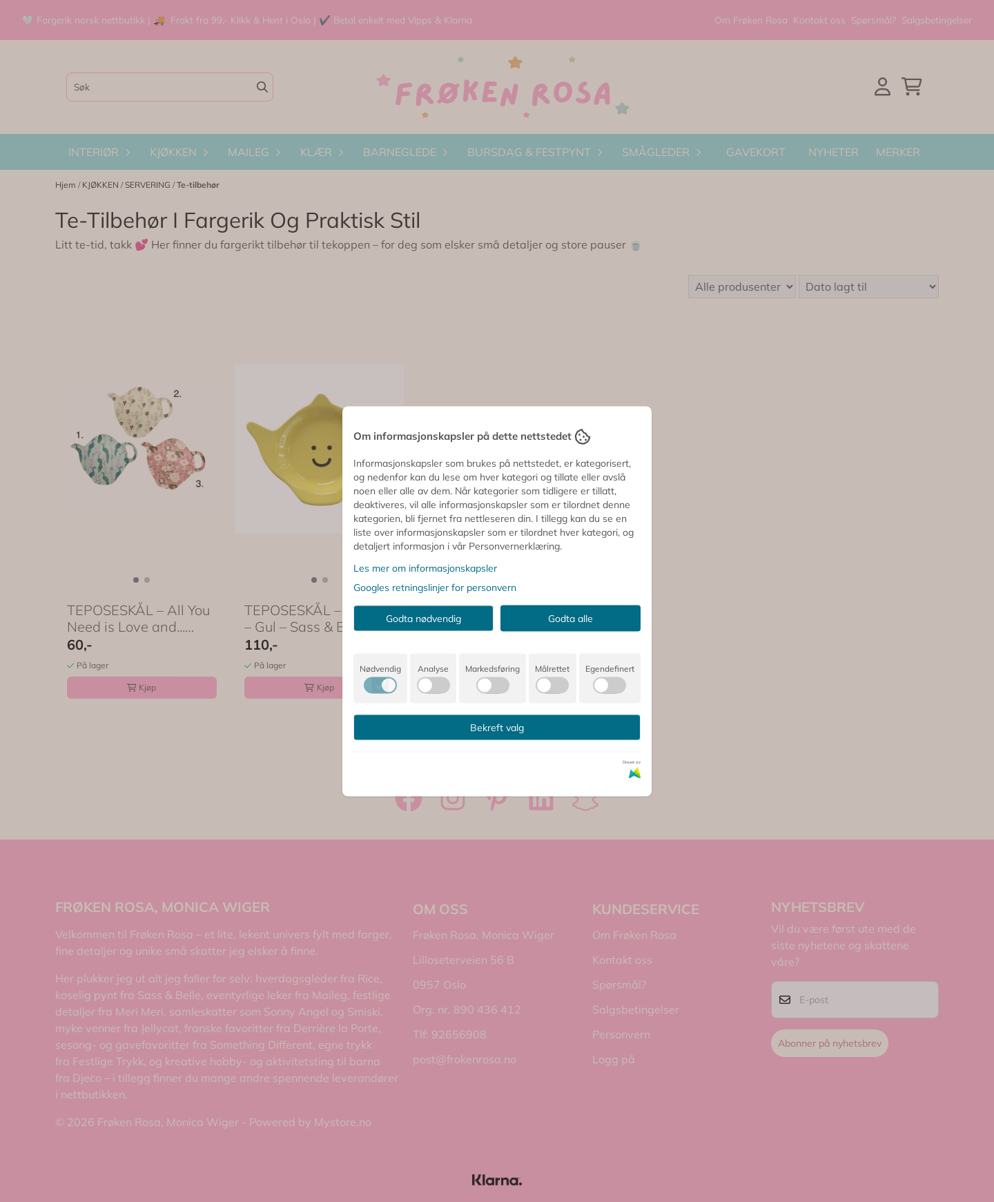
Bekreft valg (497, 727)
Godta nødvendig (423, 618)
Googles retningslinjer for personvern (434, 587)
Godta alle (570, 618)
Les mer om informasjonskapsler (425, 567)
